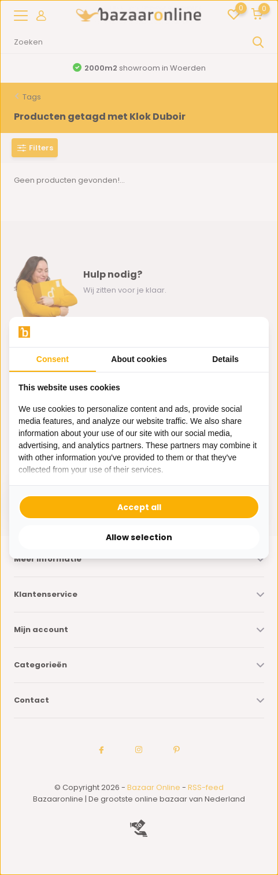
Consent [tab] (52, 359)
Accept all (139, 507)
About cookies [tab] (138, 359)
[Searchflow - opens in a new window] (245, 331)
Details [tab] (225, 359)
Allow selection (139, 537)
